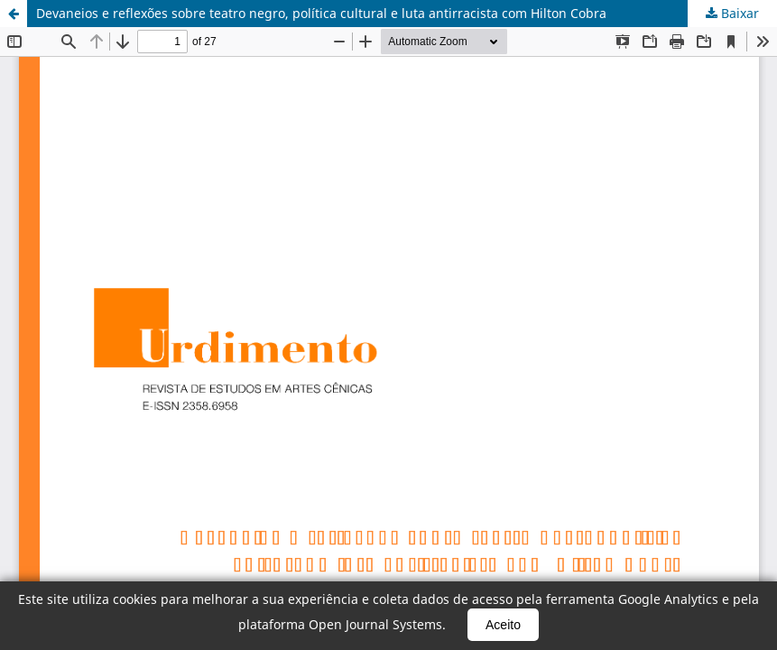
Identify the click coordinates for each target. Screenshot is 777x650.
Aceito (503, 625)
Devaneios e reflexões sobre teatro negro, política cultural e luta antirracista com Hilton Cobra (321, 13)
